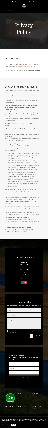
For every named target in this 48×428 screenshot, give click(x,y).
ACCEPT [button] (13, 424)
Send (38, 336)
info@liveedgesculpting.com (26, 66)
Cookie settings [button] (6, 424)
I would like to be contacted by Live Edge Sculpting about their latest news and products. (24, 331)
